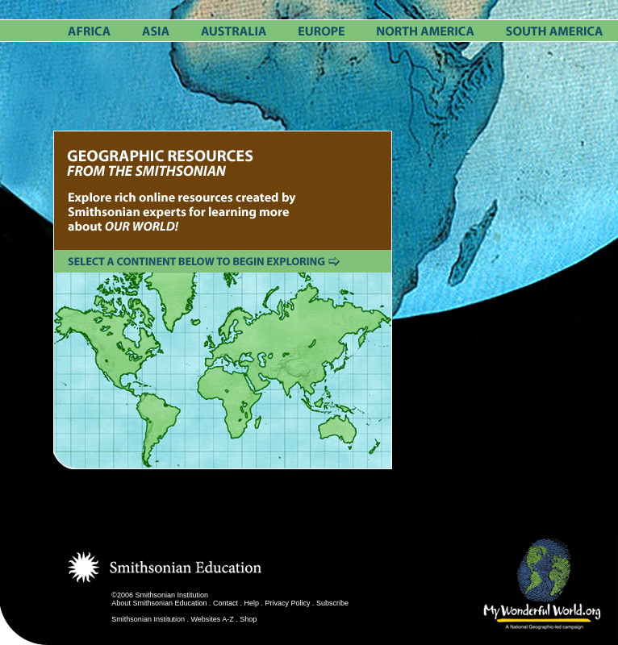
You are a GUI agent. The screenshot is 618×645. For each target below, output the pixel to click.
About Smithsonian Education (159, 603)
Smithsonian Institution (148, 619)
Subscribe (332, 603)
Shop (248, 619)
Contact (225, 603)
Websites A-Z (211, 619)
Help (252, 603)
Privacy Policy (288, 603)
